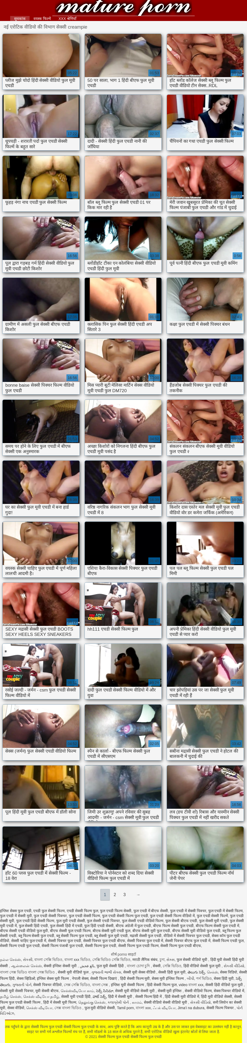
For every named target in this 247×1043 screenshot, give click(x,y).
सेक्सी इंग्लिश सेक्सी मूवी (61, 966)
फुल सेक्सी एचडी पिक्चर (103, 921)
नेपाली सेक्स (80, 978)
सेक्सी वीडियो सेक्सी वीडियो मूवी (166, 1002)
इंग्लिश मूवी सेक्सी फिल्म (128, 985)
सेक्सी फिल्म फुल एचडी (100, 946)
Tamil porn (125, 1008)
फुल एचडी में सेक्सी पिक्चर (188, 911)
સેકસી (27, 959)
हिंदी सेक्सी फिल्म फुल (162, 985)
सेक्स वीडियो (15, 1008)
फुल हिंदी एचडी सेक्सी (99, 926)
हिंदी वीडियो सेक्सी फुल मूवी (202, 966)
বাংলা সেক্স (100, 985)
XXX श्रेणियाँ (67, 19)
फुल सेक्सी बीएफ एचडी (181, 921)
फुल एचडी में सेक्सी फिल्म (225, 911)
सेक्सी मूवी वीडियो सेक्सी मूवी (135, 991)
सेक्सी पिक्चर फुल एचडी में (145, 941)
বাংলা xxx (143, 1008)
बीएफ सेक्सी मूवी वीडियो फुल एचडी (196, 931)
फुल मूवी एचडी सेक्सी (70, 921)
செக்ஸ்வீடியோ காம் (77, 991)
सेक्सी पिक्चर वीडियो (47, 985)
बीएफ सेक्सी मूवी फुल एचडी (151, 931)
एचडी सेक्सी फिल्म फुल (82, 911)
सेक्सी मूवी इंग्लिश (170, 991)
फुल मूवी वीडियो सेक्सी (100, 1008)
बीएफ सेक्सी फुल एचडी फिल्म (70, 931)
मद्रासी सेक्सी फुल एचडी (146, 936)
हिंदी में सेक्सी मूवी (120, 996)
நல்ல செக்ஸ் (10, 959)
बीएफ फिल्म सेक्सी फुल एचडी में (217, 926)
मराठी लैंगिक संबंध (145, 959)
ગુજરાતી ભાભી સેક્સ (106, 972)
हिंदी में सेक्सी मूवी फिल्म (59, 1002)
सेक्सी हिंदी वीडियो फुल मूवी (224, 985)
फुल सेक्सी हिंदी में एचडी (66, 926)
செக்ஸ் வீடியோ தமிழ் (41, 996)
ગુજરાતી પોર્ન (21, 985)
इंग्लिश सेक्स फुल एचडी (15, 911)
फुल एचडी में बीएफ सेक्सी (150, 911)
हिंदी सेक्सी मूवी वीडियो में (182, 996)
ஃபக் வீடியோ (164, 1008)
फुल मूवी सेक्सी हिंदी (111, 966)
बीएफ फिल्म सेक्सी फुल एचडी (173, 926)
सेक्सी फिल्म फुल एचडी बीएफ (180, 946)
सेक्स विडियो (228, 972)
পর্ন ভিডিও (204, 978)
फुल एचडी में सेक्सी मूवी (16, 916)
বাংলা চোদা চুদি (139, 966)
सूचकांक (20, 19)
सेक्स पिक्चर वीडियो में (229, 991)
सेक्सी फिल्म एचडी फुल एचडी (20, 946)
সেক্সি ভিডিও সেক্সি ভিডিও (111, 959)
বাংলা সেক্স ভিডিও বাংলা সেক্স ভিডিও (28, 972)
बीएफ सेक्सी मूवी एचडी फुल (112, 931)
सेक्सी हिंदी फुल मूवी (172, 972)
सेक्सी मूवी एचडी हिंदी (76, 996)
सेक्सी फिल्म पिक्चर (220, 1008)
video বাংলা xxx (191, 985)
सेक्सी (157, 966)
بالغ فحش (87, 966)
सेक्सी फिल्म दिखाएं (104, 978)
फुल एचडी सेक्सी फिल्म (84, 916)
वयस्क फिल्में (42, 19)
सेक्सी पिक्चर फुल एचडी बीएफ (104, 941)
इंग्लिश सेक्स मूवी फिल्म (53, 978)
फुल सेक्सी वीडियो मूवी (192, 959)
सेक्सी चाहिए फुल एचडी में (28, 941)
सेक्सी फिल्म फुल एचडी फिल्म (138, 946)
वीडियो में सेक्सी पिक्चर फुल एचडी (187, 936)
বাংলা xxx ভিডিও (77, 959)
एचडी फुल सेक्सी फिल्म (49, 911)
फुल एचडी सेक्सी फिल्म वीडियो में (172, 916)
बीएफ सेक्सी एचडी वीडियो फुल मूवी (24, 931)
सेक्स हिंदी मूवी (224, 978)
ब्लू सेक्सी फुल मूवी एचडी (111, 936)
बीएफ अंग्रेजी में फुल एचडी (133, 926)
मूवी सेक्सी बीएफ (47, 991)
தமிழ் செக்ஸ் (10, 996)
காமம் (137, 1002)
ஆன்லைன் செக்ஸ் (26, 966)
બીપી (190, 978)
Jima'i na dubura (191, 1008)
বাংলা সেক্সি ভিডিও (48, 959)
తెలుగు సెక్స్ (196, 972)
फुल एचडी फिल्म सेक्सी (115, 911)
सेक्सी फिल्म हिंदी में (149, 996)
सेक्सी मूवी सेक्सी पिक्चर (16, 991)
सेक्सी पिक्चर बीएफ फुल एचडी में (187, 941)
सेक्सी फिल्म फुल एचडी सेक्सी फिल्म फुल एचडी (123, 8)
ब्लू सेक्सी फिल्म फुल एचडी (74, 936)
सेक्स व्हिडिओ (26, 978)
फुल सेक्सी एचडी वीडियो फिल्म (143, 921)
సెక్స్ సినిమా (104, 991)
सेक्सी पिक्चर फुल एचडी (64, 941)
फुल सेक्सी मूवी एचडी (213, 921)
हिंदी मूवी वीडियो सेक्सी (216, 996)
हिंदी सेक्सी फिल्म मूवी (135, 978)
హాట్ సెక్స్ (99, 996)
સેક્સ (170, 959)
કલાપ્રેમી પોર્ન (119, 1002)
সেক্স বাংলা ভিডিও (68, 1008)
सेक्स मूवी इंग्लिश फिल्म (168, 978)
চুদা (162, 959)
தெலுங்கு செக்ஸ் (92, 1002)
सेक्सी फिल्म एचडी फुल (228, 941)
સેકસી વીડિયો (234, 966)
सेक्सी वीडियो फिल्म (198, 991)
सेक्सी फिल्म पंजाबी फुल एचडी (62, 946)
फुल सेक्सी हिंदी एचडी (33, 926)
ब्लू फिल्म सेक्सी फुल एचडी (36, 936)
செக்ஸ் (212, 972)
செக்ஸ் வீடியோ (39, 1008)
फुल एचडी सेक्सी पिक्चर (50, 916)
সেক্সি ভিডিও (172, 966)
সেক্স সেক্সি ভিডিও (77, 985)
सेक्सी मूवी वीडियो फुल (73, 972)
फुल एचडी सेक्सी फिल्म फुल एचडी (125, 916)
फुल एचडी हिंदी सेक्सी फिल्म (35, 921)
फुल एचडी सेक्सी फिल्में (212, 916)
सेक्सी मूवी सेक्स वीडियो (139, 972)
